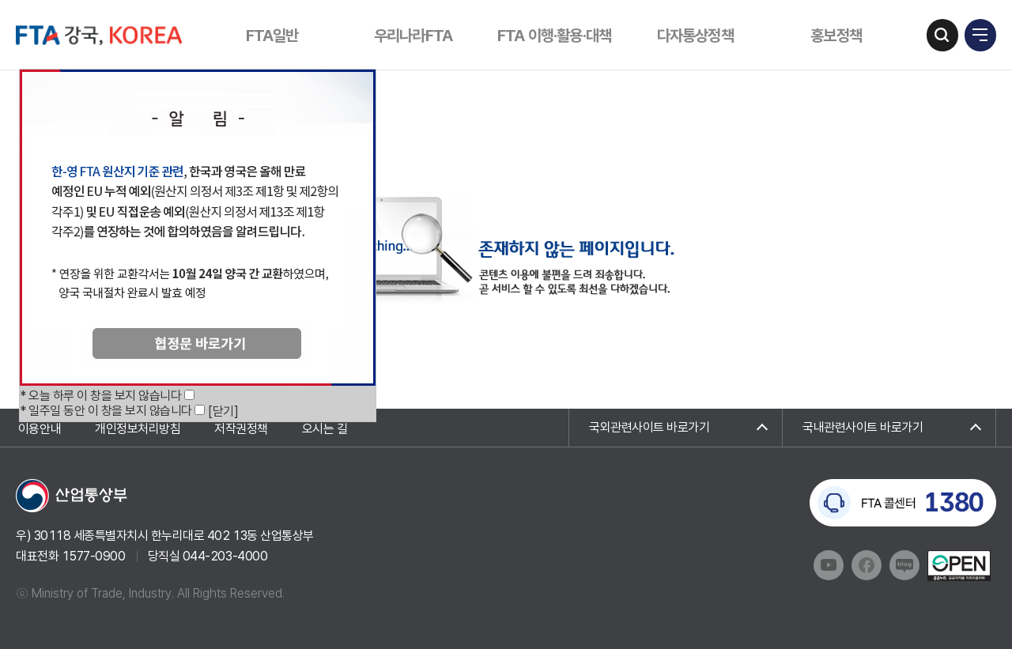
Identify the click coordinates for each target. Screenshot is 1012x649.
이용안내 (37, 428)
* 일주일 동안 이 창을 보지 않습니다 (106, 410)
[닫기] (223, 411)
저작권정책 (234, 428)
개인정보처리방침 (133, 428)
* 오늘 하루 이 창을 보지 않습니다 (100, 395)
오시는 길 (315, 428)
